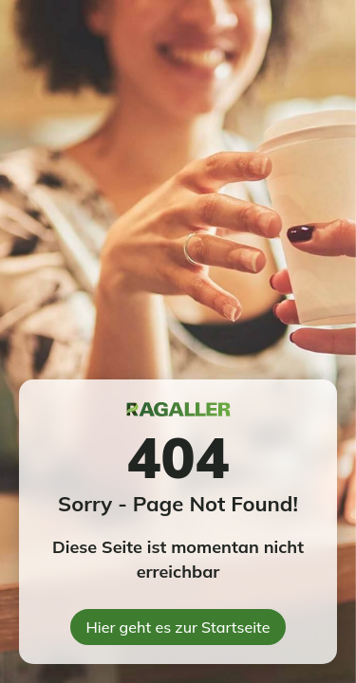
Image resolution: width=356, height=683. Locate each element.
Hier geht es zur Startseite (178, 627)
